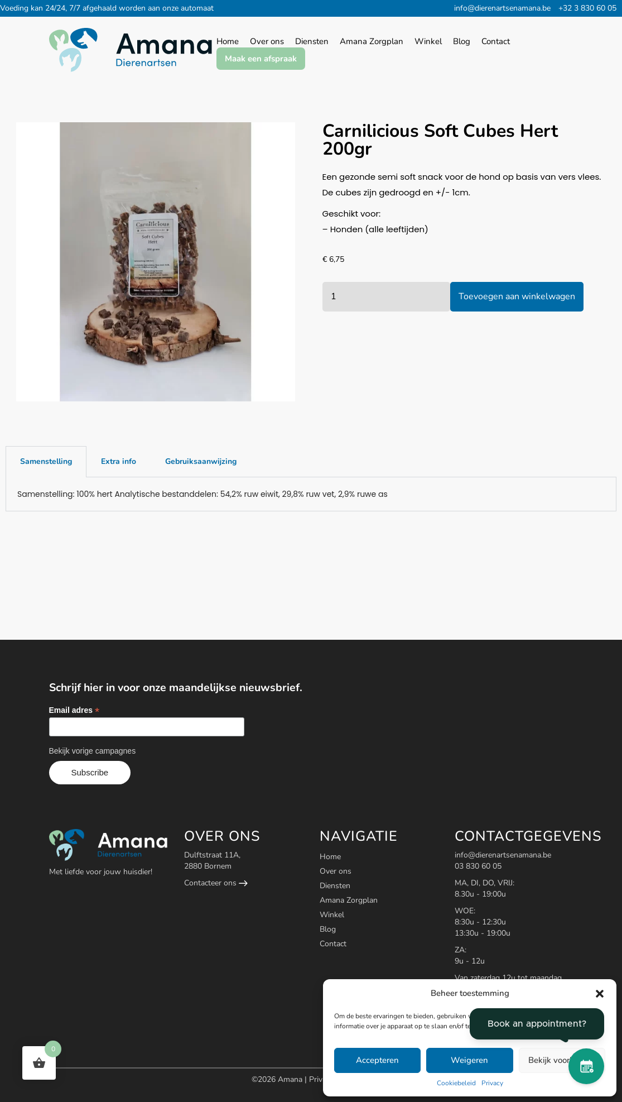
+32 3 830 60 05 (587, 8)
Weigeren (469, 1060)
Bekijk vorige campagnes (92, 750)
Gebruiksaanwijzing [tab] (201, 461)
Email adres (74, 710)
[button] (599, 993)
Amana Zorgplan (349, 900)
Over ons (335, 871)
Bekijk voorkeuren (561, 1060)
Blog (328, 929)
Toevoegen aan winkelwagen (517, 296)
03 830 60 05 (478, 866)
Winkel (332, 914)
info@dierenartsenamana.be (502, 8)
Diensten (335, 885)
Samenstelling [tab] (46, 461)
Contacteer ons (216, 883)
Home (330, 856)
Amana (291, 1079)
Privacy (492, 1083)
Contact (333, 943)
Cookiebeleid (456, 1083)
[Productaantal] (386, 297)
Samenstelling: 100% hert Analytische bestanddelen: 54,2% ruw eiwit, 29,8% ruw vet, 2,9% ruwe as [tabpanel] (202, 494)
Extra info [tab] (118, 461)
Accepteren (377, 1060)
